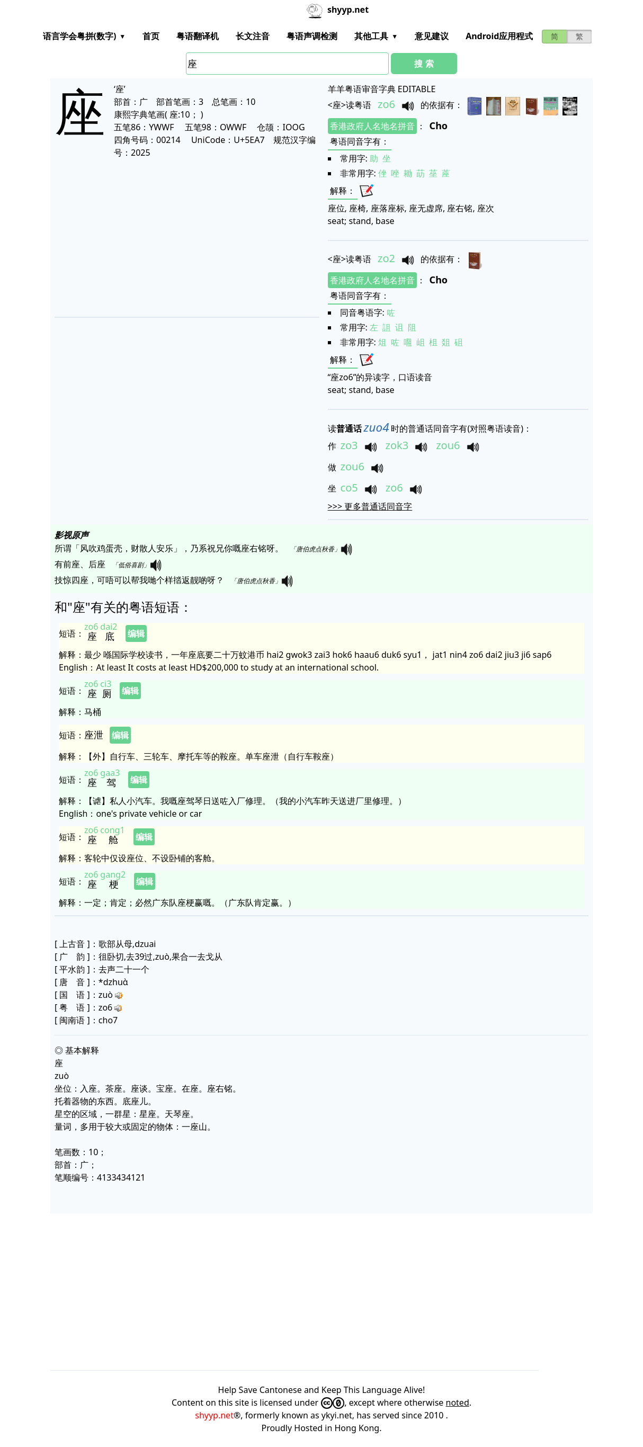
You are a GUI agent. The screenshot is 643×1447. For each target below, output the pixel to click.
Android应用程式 (499, 36)
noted (457, 1402)
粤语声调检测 (312, 36)
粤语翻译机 (197, 36)
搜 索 (423, 63)
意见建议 (432, 36)
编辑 (136, 633)
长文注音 (253, 36)
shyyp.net (214, 1415)
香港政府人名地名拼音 (372, 126)
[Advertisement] (182, 237)
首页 (150, 36)
